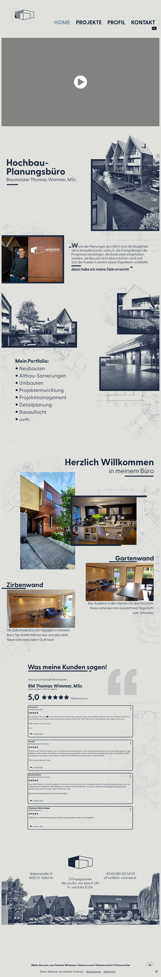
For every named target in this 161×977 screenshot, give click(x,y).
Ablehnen (109, 971)
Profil (116, 22)
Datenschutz (104, 965)
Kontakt (143, 22)
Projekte (89, 22)
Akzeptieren (93, 971)
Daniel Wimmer (65, 965)
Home (62, 22)
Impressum (86, 965)
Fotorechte (122, 965)
